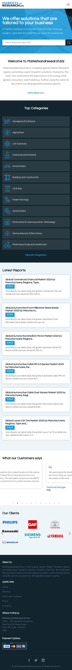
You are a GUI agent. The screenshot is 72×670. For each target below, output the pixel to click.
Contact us (7, 605)
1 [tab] (12, 503)
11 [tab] (59, 503)
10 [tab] (54, 503)
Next (69, 533)
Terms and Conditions (12, 596)
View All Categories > (36, 255)
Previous (2, 533)
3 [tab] (22, 503)
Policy (5, 601)
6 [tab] (36, 503)
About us (6, 591)
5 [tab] (31, 503)
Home (5, 587)
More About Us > (36, 93)
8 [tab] (45, 503)
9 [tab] (49, 503)
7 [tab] (40, 503)
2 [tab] (17, 503)
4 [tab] (26, 503)
